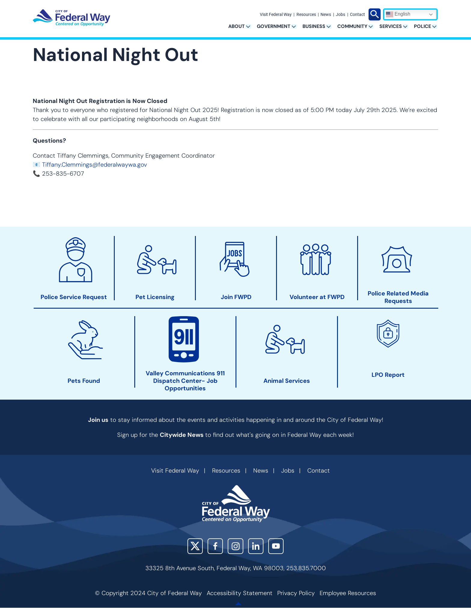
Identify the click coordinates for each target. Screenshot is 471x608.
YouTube (276, 546)
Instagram (235, 546)
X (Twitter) (195, 546)
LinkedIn (255, 546)
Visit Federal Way (276, 15)
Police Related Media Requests (398, 297)
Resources (306, 15)
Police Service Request (74, 297)
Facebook (215, 546)
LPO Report (388, 375)
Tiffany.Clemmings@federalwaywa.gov (94, 164)
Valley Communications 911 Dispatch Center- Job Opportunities (185, 381)
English (398, 14)
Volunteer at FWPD (317, 297)
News (326, 15)
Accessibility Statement (239, 593)
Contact (357, 15)
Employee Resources (348, 593)
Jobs (340, 15)
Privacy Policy (296, 593)
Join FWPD (236, 297)
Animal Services (286, 381)
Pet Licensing (155, 297)
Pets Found (84, 381)
